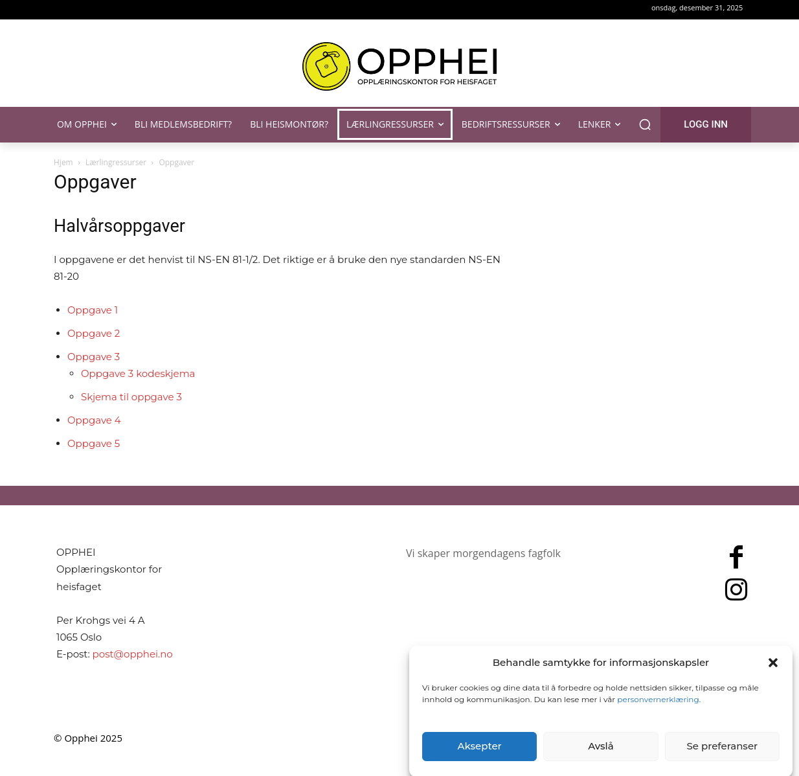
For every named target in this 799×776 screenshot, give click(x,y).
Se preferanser (722, 756)
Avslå (601, 756)
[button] (773, 672)
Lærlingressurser (115, 162)
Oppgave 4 (94, 420)
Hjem (63, 162)
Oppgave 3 (93, 356)
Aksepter (480, 756)
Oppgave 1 (92, 310)
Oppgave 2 (93, 333)
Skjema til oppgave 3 (131, 397)
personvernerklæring (658, 709)
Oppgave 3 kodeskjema (138, 373)
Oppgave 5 (93, 443)
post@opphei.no (133, 654)
